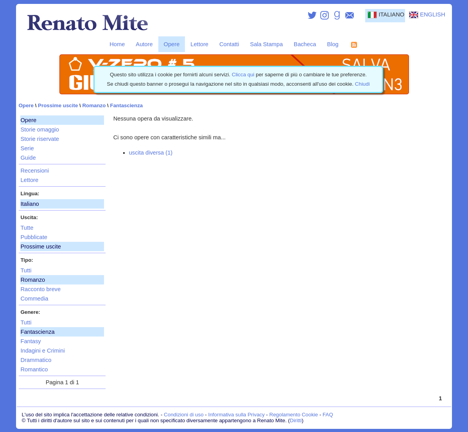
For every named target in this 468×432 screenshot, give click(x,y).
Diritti (295, 420)
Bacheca (305, 44)
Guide (28, 158)
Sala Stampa (266, 44)
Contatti (229, 44)
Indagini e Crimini (42, 350)
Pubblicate (33, 237)
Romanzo (94, 105)
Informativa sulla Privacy (236, 415)
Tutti (25, 270)
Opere (172, 44)
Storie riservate (39, 139)
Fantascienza (126, 105)
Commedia (34, 298)
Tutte (26, 228)
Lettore (199, 44)
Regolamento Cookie (293, 415)
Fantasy (30, 341)
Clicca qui (243, 74)
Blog (332, 44)
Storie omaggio (39, 129)
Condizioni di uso (184, 415)
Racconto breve (40, 289)
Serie (27, 148)
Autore (144, 44)
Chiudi (362, 84)
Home (117, 44)
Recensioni (34, 170)
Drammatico (35, 360)
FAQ (328, 415)
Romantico (34, 369)
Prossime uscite (58, 105)
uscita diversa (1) (151, 152)
